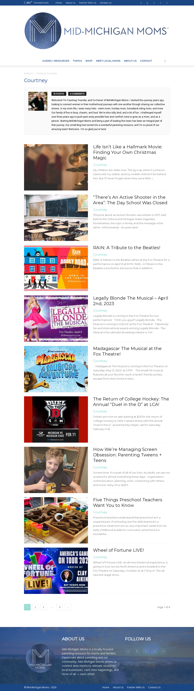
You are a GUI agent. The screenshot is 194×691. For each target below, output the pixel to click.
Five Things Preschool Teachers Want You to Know (127, 502)
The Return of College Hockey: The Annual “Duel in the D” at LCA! (131, 401)
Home (59, 2)
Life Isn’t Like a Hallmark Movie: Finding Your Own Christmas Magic (127, 152)
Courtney (100, 165)
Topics (77, 60)
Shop (88, 60)
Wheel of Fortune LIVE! (118, 550)
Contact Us (105, 2)
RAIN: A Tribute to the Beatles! (126, 247)
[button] (165, 61)
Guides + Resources (55, 60)
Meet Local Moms (108, 60)
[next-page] (67, 607)
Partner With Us (87, 2)
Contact (146, 60)
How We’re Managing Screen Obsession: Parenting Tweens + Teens (127, 455)
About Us (70, 2)
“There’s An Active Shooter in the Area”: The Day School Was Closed (130, 200)
